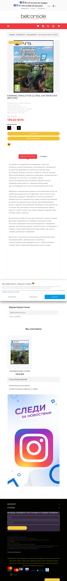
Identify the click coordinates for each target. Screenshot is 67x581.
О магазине (41, 8)
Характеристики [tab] (27, 156)
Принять (55, 297)
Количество (12, 124)
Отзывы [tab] (43, 156)
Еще (49, 6)
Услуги (33, 8)
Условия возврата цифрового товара (23, 389)
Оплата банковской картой (19, 386)
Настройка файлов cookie (14, 552)
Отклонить (12, 297)
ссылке (42, 565)
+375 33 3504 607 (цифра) (37, 3)
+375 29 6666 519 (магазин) (32, 6)
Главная (12, 35)
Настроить (33, 297)
